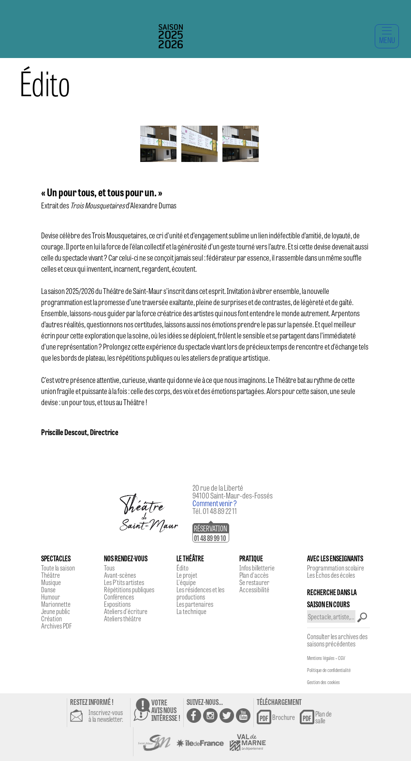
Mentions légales (321, 658)
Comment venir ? (214, 503)
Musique (51, 582)
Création (51, 618)
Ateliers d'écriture (125, 611)
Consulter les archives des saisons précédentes (337, 639)
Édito (182, 567)
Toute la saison (58, 567)
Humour (50, 596)
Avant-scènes (120, 575)
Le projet (186, 575)
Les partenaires (194, 604)
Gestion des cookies (323, 682)
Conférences (119, 596)
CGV (341, 658)
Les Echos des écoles (331, 575)
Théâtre (50, 575)
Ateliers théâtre (122, 618)
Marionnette (56, 604)
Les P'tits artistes (124, 582)
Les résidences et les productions (200, 593)
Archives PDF (56, 625)
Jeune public (55, 611)
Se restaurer (254, 582)
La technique (191, 611)
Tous (109, 567)
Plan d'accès (253, 575)
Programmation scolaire (335, 567)
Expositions (117, 604)
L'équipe (186, 582)
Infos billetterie (257, 567)
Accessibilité (254, 589)
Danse (48, 589)
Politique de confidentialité (329, 670)
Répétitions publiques (129, 589)
